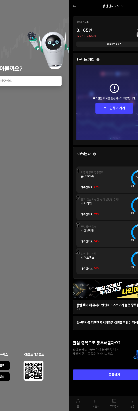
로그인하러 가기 (114, 108)
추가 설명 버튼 (98, 60)
